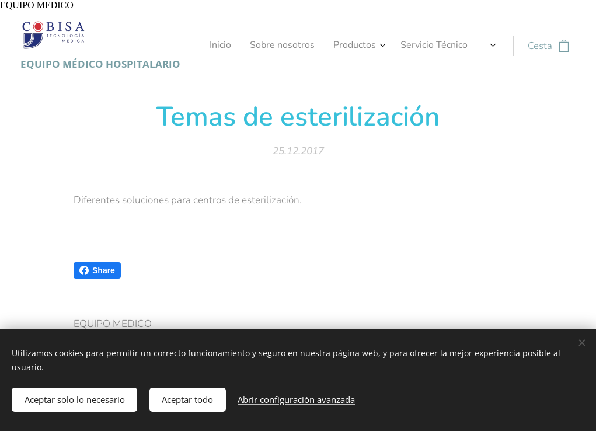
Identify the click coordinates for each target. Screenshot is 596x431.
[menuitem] (414, 46)
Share (97, 270)
